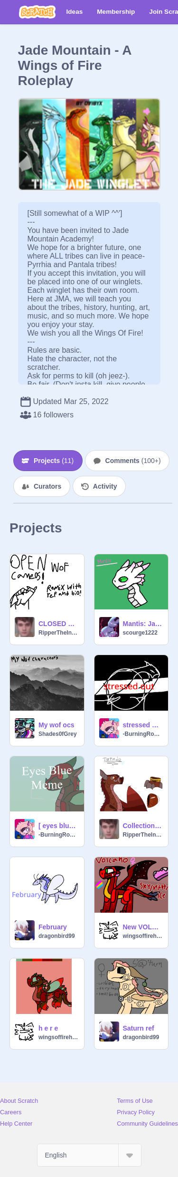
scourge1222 (140, 632)
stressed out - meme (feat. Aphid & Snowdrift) (143, 725)
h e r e (48, 1028)
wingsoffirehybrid (143, 936)
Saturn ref (138, 1028)
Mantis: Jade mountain (143, 623)
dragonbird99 (56, 936)
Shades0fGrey (57, 734)
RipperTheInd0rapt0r (58, 632)
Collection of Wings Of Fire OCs (143, 826)
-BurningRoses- (143, 734)
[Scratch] (37, 12)
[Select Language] (89, 1155)
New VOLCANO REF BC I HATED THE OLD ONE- (143, 927)
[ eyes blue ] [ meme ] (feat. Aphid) (58, 826)
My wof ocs (56, 725)
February (52, 927)
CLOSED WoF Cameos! (58, 623)
